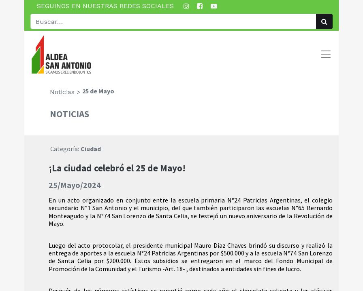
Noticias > (65, 92)
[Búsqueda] (324, 21)
